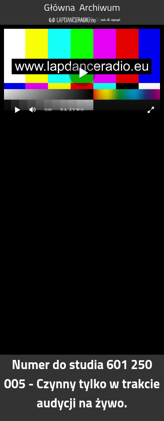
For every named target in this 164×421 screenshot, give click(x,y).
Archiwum (99, 7)
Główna (59, 7)
